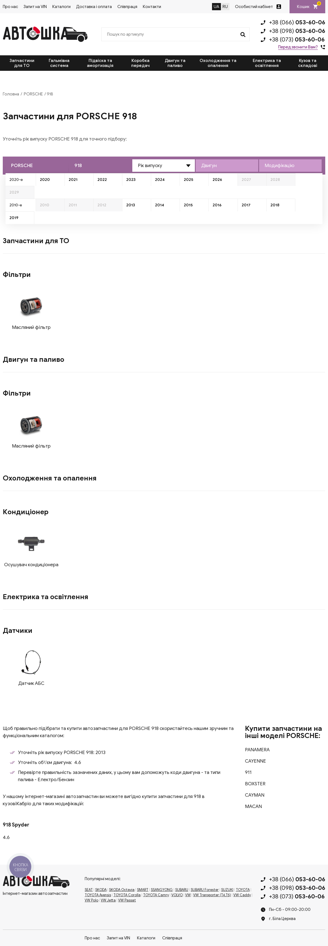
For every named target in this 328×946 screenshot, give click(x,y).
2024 (160, 179)
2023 (131, 179)
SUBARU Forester (205, 890)
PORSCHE (33, 94)
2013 (130, 205)
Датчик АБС (31, 683)
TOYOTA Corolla (127, 895)
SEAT (89, 890)
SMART (142, 890)
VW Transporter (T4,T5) (212, 895)
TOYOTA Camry (156, 895)
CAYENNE (255, 761)
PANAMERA (257, 750)
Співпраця (127, 6)
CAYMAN (254, 795)
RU (225, 6)
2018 (274, 205)
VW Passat (127, 900)
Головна (11, 94)
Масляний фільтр (31, 327)
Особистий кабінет (254, 6)
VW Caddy (242, 895)
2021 (73, 179)
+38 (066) (297, 22)
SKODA (101, 890)
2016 (217, 205)
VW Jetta (108, 900)
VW (188, 895)
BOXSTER (255, 784)
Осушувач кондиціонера (31, 565)
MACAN (253, 806)
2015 (188, 205)
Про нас (10, 6)
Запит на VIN (35, 6)
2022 (102, 179)
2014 (159, 205)
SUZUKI (227, 890)
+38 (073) (297, 39)
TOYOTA (243, 890)
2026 (217, 179)
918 (78, 165)
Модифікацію (280, 165)
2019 (13, 217)
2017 (246, 205)
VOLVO (177, 895)
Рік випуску (150, 165)
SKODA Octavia (122, 890)
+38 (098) (297, 31)
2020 (45, 179)
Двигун (209, 165)
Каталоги (61, 6)
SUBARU (181, 890)
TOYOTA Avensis (98, 895)
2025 (188, 179)
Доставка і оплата (94, 6)
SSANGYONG (162, 890)
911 (248, 772)
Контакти (152, 6)
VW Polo (91, 900)
